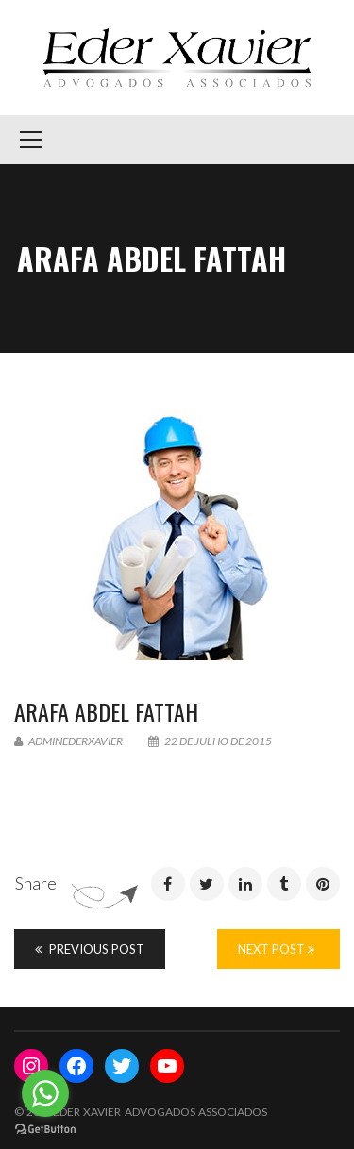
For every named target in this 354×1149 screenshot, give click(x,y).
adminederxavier (68, 741)
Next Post (276, 949)
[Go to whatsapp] (45, 1093)
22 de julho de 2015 (210, 741)
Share (36, 883)
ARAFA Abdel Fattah (106, 711)
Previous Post (89, 949)
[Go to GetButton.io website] (45, 1130)
